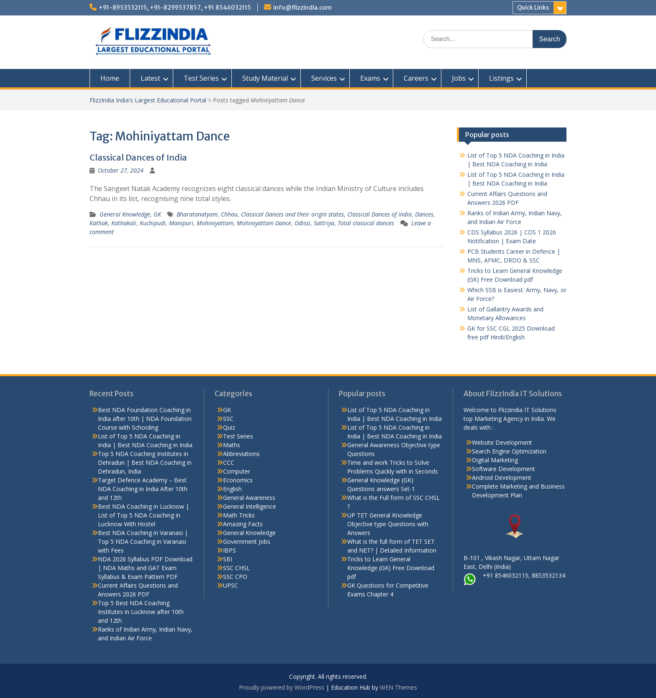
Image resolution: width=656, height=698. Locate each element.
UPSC (230, 585)
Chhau (229, 214)
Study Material (265, 78)
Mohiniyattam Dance (264, 223)
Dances (424, 214)
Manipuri (181, 223)
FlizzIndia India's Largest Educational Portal (148, 100)
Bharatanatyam (197, 214)
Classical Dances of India (138, 157)
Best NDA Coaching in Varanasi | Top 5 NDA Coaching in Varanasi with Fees (143, 541)
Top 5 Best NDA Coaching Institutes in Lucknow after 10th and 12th (141, 611)
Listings (501, 78)
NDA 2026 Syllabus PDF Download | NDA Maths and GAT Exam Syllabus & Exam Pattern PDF (145, 568)
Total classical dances (366, 223)
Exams (370, 78)
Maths (231, 445)
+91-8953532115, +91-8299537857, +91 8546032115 (175, 7)
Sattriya (324, 223)
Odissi (302, 223)
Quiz (229, 427)
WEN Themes (398, 687)
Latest (150, 78)
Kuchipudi (153, 223)
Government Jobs (246, 541)
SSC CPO (235, 577)
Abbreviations (241, 454)
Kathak (99, 223)
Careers (416, 78)
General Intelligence (249, 506)
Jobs (459, 78)
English (232, 489)
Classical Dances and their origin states (292, 214)
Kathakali (123, 223)
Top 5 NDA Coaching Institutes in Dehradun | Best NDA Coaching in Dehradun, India (145, 462)
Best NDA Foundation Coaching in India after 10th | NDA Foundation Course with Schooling (145, 418)
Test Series (201, 78)
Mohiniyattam (215, 223)
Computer (236, 471)
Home (109, 78)
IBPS (229, 550)
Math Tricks (239, 515)
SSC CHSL (236, 568)
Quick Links (533, 7)
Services (324, 78)
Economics (238, 480)
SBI (227, 559)
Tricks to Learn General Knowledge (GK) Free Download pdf (390, 568)
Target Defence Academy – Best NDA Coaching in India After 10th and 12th (142, 489)
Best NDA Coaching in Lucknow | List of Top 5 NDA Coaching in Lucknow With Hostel (143, 515)
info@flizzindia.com (302, 7)
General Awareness (249, 498)
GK (157, 214)
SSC (228, 419)
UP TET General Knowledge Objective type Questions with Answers (387, 524)
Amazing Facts (243, 524)
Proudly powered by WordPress (281, 687)
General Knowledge (125, 214)
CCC (228, 462)
